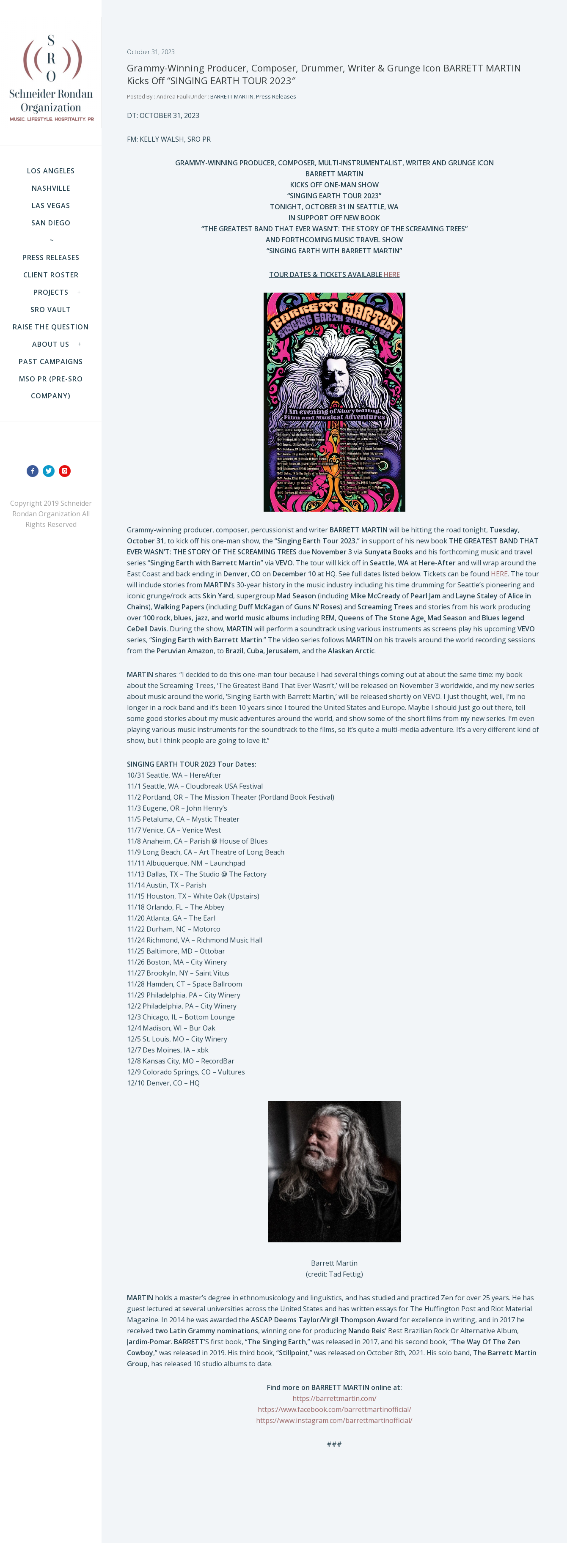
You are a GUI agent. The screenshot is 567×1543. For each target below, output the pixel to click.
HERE (499, 573)
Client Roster (51, 275)
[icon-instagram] (67, 471)
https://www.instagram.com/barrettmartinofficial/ (334, 1420)
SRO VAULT (50, 309)
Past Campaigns (51, 361)
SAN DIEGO (51, 222)
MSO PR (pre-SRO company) (51, 387)
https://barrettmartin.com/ (334, 1398)
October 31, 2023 (151, 52)
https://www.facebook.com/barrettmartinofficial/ (334, 1409)
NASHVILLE (51, 188)
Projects (51, 292)
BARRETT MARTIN (231, 96)
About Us (50, 344)
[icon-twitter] (51, 471)
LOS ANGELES (51, 170)
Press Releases (51, 257)
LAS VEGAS (51, 205)
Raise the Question (51, 327)
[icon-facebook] (35, 471)
